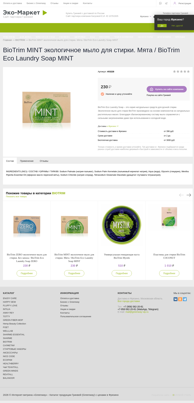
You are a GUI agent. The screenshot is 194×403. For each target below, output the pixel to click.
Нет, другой (177, 25)
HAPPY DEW (9, 302)
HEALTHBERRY (11, 363)
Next (189, 195)
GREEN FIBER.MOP (13, 320)
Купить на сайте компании (169, 89)
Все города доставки (129, 301)
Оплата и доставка (12, 3)
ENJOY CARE (10, 298)
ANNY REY (8, 313)
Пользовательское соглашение (75, 316)
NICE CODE (9, 356)
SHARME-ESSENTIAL (14, 334)
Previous (181, 195)
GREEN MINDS (10, 371)
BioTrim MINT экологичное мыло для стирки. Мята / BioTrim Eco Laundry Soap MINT (74, 257)
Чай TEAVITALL (10, 367)
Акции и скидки (70, 3)
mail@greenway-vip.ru (137, 312)
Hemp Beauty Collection (14, 323)
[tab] (10, 161)
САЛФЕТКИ (9, 345)
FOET (6, 327)
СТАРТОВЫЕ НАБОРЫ (14, 349)
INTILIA (6, 309)
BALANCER (9, 378)
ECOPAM (7, 360)
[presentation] (10, 161)
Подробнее (27, 273)
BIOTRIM (58, 193)
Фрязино (144, 16)
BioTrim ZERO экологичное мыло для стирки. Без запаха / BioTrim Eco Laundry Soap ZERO (27, 257)
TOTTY (6, 316)
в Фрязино (111, 126)
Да (162, 25)
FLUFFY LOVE (10, 305)
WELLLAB (8, 331)
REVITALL (8, 374)
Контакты (87, 3)
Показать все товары (16, 196)
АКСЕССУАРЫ (10, 352)
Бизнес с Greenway (36, 3)
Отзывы (54, 3)
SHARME (7, 338)
